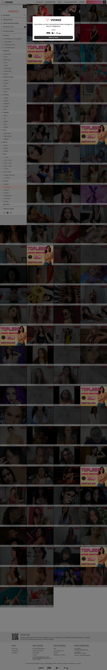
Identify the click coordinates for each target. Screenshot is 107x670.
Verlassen (53, 29)
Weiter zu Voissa (53, 37)
